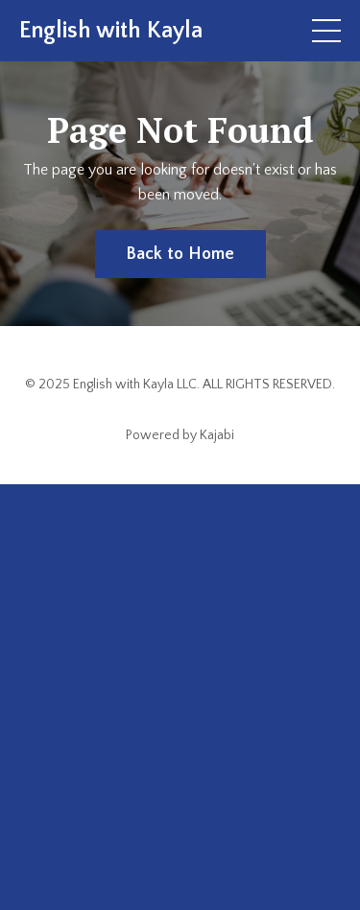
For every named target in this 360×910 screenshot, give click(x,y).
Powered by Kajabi (180, 435)
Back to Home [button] (180, 254)
